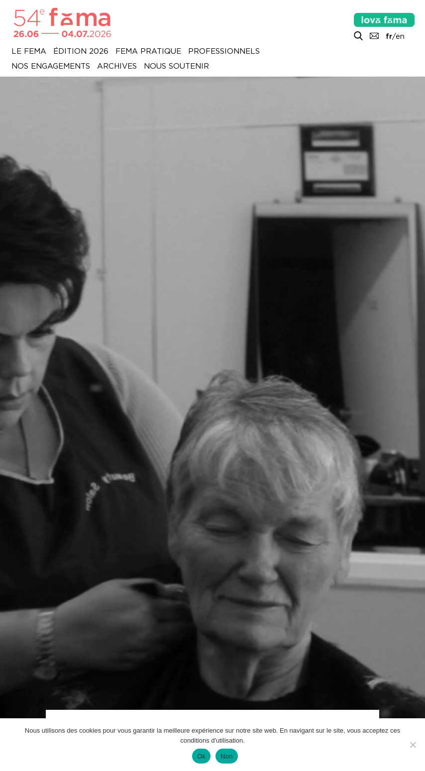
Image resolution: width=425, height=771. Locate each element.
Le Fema (28, 51)
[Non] (413, 745)
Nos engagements (50, 66)
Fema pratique (148, 51)
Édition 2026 (80, 51)
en (400, 36)
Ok (201, 756)
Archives (117, 66)
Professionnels (224, 51)
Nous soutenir (176, 66)
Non (226, 756)
